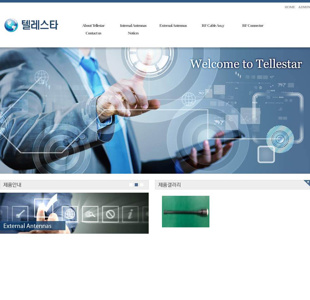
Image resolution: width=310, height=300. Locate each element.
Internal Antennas (133, 25)
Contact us (93, 33)
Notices (133, 33)
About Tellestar (93, 25)
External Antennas (173, 25)
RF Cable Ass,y (213, 25)
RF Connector (253, 25)
